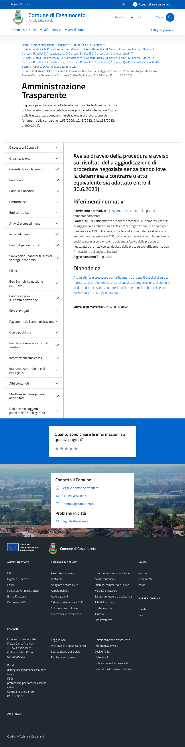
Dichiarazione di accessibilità (112, 663)
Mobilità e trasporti (106, 590)
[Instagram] (137, 17)
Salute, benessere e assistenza (113, 596)
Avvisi (141, 585)
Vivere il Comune (76, 29)
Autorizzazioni (59, 596)
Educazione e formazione (66, 614)
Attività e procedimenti (25, 223)
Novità (44, 29)
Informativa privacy (106, 645)
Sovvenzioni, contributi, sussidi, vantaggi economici (31, 257)
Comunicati (145, 579)
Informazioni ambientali (25, 357)
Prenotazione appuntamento (68, 645)
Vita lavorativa (103, 620)
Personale (16, 180)
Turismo (99, 614)
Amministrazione (24, 29)
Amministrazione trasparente (112, 640)
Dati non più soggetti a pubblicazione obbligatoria (27, 410)
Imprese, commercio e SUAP (112, 585)
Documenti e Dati (17, 602)
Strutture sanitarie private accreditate (27, 396)
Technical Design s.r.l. (32, 736)
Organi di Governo (18, 579)
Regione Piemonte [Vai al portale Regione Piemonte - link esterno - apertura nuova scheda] (20, 4)
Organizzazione (19, 158)
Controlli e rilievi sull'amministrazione (23, 298)
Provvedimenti (19, 234)
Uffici (10, 573)
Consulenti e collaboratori (26, 169)
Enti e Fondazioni (17, 596)
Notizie (142, 573)
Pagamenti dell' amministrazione (31, 321)
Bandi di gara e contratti (25, 245)
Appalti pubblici (60, 590)
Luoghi (142, 609)
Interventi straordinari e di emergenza (27, 370)
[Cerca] (170, 17)
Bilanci (13, 270)
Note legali (101, 657)
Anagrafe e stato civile (64, 585)
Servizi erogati (19, 310)
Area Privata (14, 713)
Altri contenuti (19, 383)
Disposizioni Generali (23, 147)
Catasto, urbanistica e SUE (67, 602)
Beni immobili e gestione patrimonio (26, 283)
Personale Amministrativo (23, 590)
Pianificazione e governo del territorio (28, 345)
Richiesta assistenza (63, 657)
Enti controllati (19, 212)
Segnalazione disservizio (65, 651)
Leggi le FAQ (58, 640)
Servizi (56, 29)
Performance (18, 201)
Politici (11, 585)
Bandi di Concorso (21, 190)
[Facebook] (130, 17)
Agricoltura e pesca (62, 573)
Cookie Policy (103, 651)
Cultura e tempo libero (64, 608)
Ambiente (57, 579)
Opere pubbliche (20, 332)
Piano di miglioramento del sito (113, 669)
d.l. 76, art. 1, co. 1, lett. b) (124, 210)
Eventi (142, 615)
